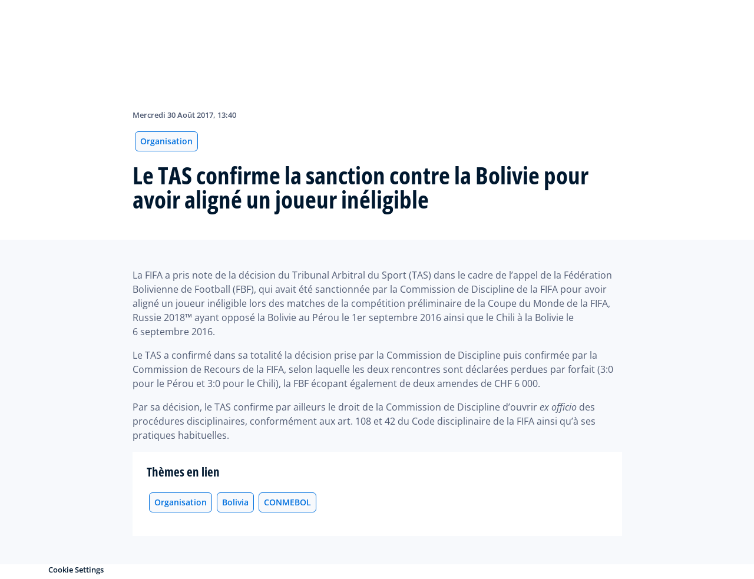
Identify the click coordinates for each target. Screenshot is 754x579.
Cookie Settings (76, 569)
